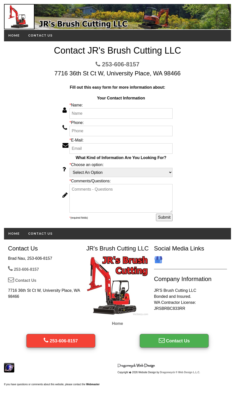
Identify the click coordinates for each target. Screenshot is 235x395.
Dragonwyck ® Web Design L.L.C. (180, 372)
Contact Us (40, 35)
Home (14, 35)
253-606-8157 (117, 64)
